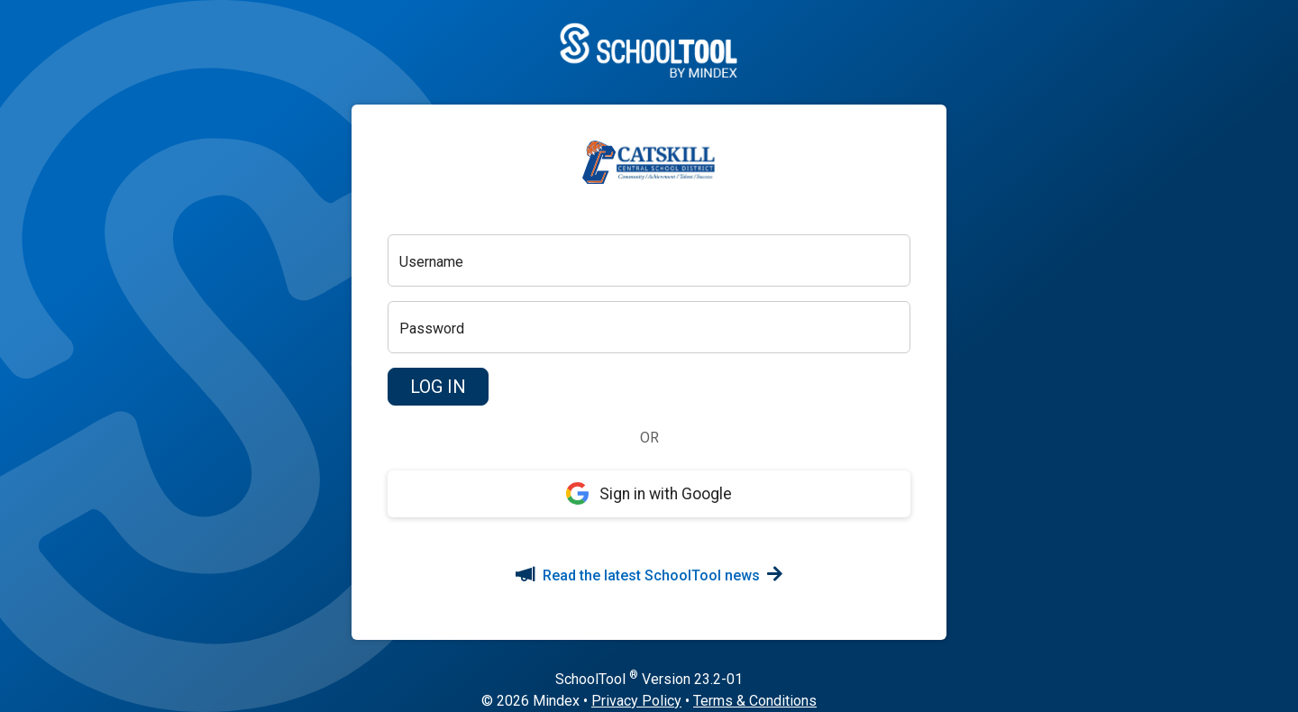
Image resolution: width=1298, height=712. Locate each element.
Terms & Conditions (755, 700)
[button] (438, 387)
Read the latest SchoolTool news (649, 575)
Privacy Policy (636, 700)
